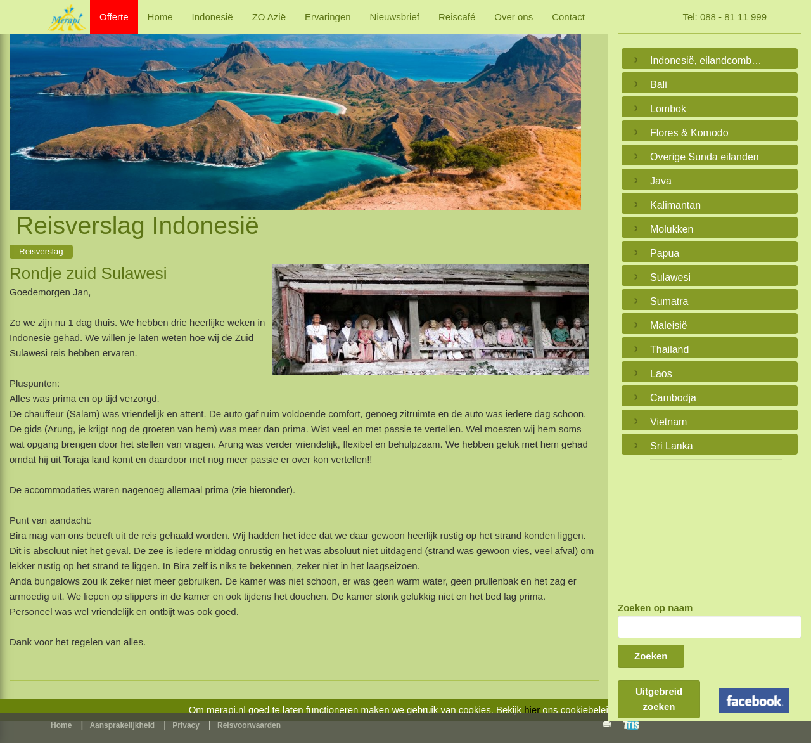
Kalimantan (675, 205)
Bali (658, 84)
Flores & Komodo (689, 132)
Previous (22, 107)
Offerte (114, 16)
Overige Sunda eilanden (704, 157)
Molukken (671, 229)
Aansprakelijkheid (122, 725)
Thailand (669, 349)
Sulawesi (670, 277)
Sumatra (669, 301)
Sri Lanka (671, 446)
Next (568, 107)
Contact (568, 16)
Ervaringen (328, 16)
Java (661, 181)
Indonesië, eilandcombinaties (706, 60)
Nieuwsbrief (394, 16)
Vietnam (668, 422)
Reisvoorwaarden (249, 725)
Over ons (513, 16)
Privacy (186, 725)
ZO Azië (269, 16)
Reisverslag (41, 251)
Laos (661, 373)
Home (160, 16)
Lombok (668, 108)
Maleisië (668, 325)
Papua (664, 253)
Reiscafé (456, 16)
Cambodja (673, 397)
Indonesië (212, 16)
